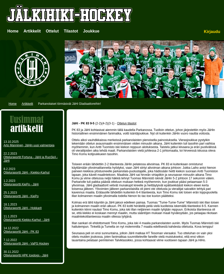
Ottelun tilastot (126, 123)
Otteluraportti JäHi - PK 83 (21, 231)
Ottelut (52, 31)
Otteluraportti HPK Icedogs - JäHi (26, 255)
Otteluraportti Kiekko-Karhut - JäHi (27, 220)
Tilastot (71, 31)
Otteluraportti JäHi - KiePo (21, 196)
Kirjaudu (212, 31)
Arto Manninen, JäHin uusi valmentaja (29, 145)
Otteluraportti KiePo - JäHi (21, 184)
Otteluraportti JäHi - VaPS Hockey (26, 243)
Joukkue (91, 31)
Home (12, 31)
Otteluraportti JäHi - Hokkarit (23, 208)
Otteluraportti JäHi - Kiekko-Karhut (27, 172)
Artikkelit (32, 31)
